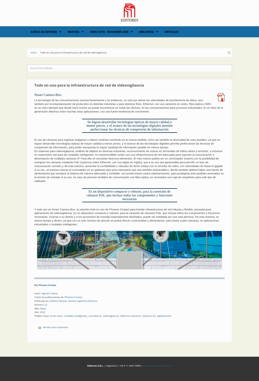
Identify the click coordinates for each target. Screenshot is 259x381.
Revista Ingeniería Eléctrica (82, 301)
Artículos (172, 31)
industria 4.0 (149, 315)
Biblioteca (146, 31)
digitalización (164, 315)
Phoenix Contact (47, 285)
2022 (42, 312)
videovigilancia (111, 315)
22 (46, 304)
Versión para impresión (53, 327)
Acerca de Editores (44, 31)
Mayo (43, 308)
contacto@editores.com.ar (157, 365)
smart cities (56, 315)
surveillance (94, 315)
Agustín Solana (50, 293)
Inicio (34, 52)
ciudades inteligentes (75, 315)
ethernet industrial (130, 315)
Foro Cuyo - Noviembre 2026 (109, 31)
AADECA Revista (58, 301)
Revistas (73, 31)
